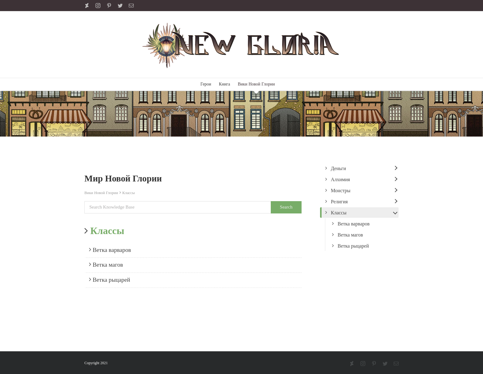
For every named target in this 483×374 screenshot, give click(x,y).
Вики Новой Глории (101, 193)
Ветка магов (106, 264)
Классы (128, 193)
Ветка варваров (110, 249)
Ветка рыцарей (109, 279)
